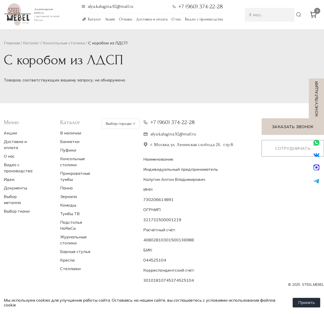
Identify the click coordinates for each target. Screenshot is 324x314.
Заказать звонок (293, 126)
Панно (66, 187)
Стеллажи (70, 268)
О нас (176, 19)
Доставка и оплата (152, 19)
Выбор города (120, 123)
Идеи (9, 179)
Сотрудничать (292, 148)
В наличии (70, 132)
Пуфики (68, 150)
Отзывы (125, 19)
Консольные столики (64, 42)
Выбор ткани (17, 211)
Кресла (67, 260)
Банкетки (69, 141)
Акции (110, 19)
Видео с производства (204, 19)
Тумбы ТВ (70, 213)
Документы (15, 187)
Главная (12, 42)
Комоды (68, 205)
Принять (306, 302)
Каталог (94, 19)
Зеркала (68, 196)
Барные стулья (75, 251)
